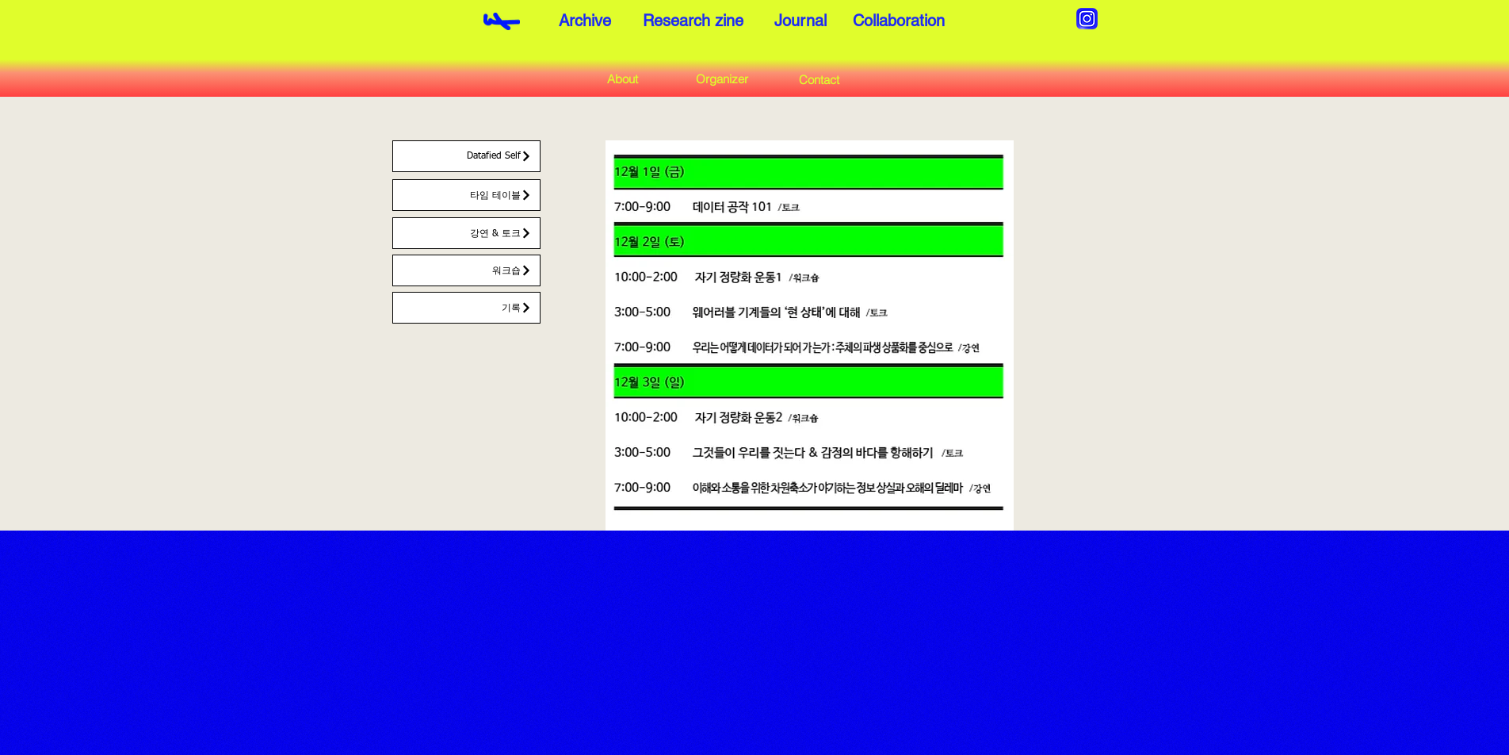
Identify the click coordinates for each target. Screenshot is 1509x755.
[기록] (466, 308)
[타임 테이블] (466, 195)
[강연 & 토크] (466, 233)
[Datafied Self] (466, 156)
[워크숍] (466, 270)
